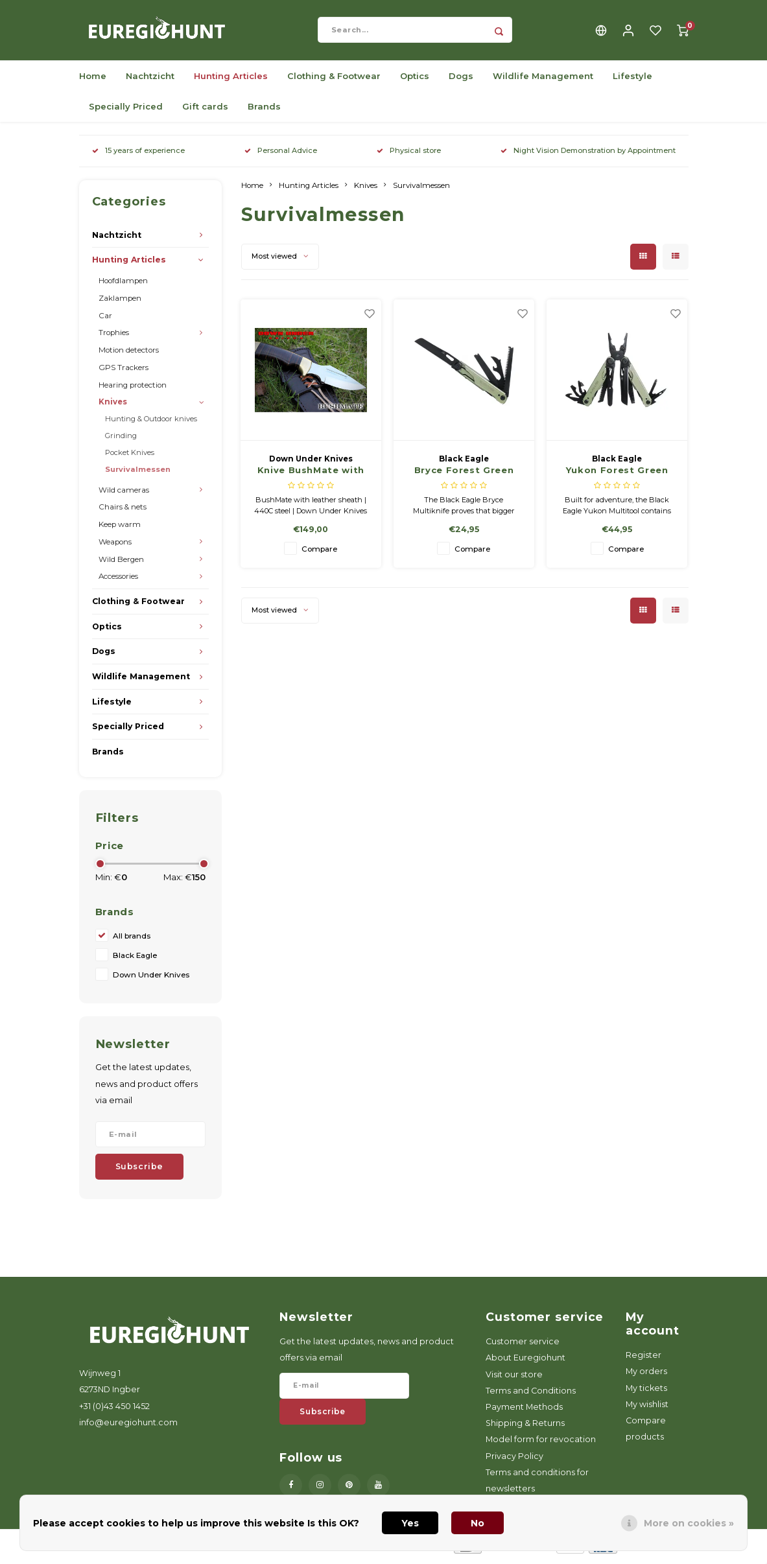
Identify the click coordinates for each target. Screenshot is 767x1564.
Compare (319, 553)
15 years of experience (138, 154)
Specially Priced (126, 111)
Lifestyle (632, 80)
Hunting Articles (231, 80)
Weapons (115, 546)
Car (105, 320)
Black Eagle (135, 960)
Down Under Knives (151, 980)
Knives (113, 407)
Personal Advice (280, 154)
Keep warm (120, 528)
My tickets (646, 1392)
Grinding (121, 440)
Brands (264, 111)
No (477, 1523)
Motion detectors (129, 354)
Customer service (523, 1346)
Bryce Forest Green (464, 475)
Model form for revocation (541, 1444)
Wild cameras (124, 494)
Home (92, 80)
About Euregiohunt (525, 1363)
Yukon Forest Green (617, 475)
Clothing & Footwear (334, 80)
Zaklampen (120, 302)
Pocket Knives (129, 456)
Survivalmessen (138, 473)
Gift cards (205, 111)
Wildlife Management (543, 80)
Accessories (118, 581)
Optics (414, 80)
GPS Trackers (123, 372)
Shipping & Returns (525, 1427)
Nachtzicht (150, 80)
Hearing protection (133, 389)
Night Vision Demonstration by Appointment (588, 154)
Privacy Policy (514, 1460)
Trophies (114, 337)
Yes (410, 1523)
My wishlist (647, 1409)
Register (643, 1359)
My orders (646, 1376)
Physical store (409, 154)
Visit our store (514, 1379)
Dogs (461, 80)
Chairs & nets (123, 512)
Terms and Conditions (531, 1395)
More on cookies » (689, 1523)
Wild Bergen (121, 563)
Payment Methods (524, 1411)
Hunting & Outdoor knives (151, 423)
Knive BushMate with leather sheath (310, 476)
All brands (131, 941)
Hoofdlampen (123, 285)
